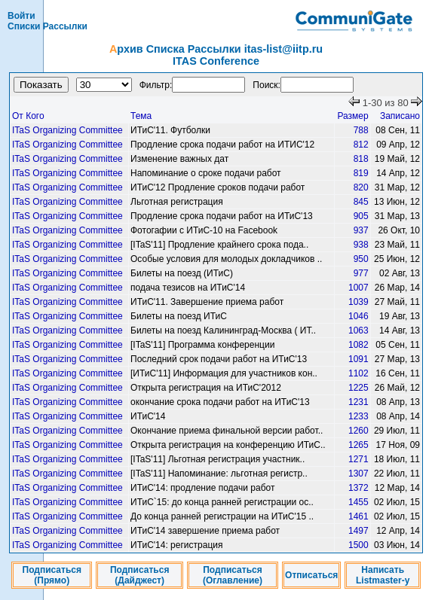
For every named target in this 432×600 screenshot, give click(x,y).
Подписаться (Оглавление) (232, 575)
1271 (358, 459)
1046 (358, 316)
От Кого (28, 116)
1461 (358, 516)
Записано (400, 116)
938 (361, 244)
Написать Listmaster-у (382, 575)
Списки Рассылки (47, 26)
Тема (141, 116)
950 (361, 259)
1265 (358, 445)
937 (361, 230)
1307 (358, 473)
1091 (358, 359)
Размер (352, 116)
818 (361, 159)
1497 (358, 530)
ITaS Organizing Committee (67, 130)
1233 (358, 416)
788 (361, 130)
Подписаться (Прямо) (52, 575)
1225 (358, 387)
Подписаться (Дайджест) (139, 575)
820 (361, 187)
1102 (358, 373)
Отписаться (311, 575)
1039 (358, 302)
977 (361, 273)
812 (361, 144)
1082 (358, 345)
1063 (358, 330)
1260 (358, 430)
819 (361, 173)
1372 (358, 488)
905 (361, 216)
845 (361, 201)
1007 (358, 287)
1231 (358, 402)
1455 (358, 502)
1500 (358, 545)
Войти (21, 16)
